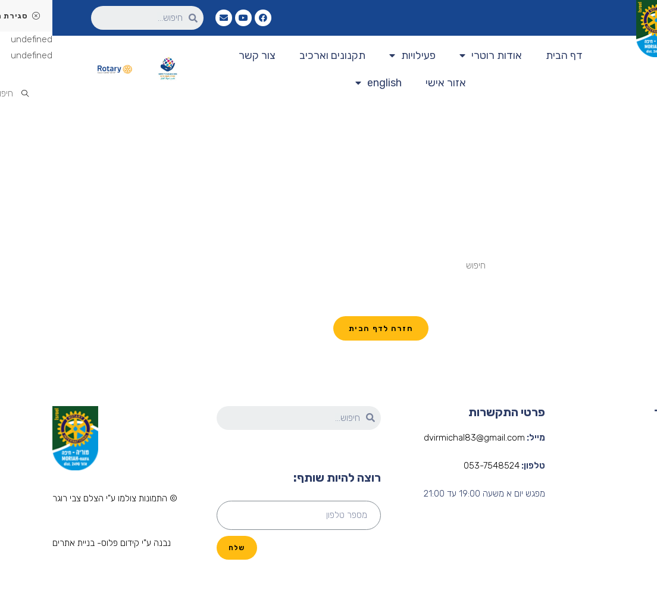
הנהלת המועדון (631, 486)
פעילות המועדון (631, 509)
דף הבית (511, 55)
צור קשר (204, 55)
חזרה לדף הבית (328, 328)
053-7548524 (439, 465)
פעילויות (360, 56)
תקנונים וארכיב (280, 55)
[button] (62, 499)
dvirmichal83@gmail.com (422, 437)
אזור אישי (393, 82)
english (326, 83)
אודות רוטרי (438, 56)
